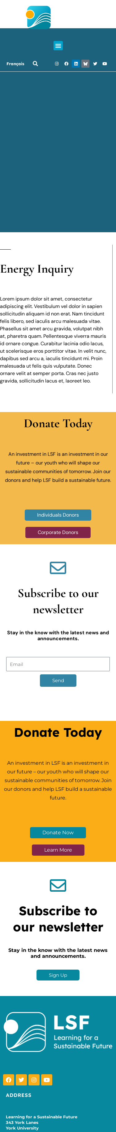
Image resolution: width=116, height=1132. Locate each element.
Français (15, 63)
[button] (58, 45)
